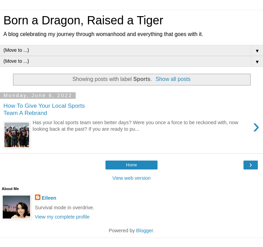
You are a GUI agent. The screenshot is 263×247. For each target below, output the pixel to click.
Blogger (144, 230)
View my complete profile (62, 217)
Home (131, 165)
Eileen (49, 198)
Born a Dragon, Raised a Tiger (83, 20)
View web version (131, 178)
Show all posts (172, 79)
